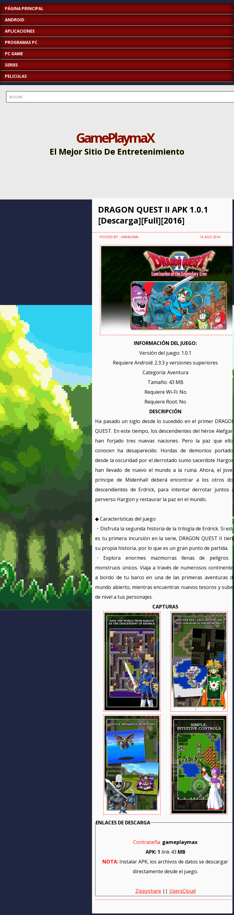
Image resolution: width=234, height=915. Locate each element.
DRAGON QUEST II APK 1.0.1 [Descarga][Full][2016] (153, 215)
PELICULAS (16, 76)
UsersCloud (182, 891)
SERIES (11, 65)
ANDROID (14, 20)
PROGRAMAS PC (21, 42)
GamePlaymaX (115, 137)
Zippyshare (148, 891)
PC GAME (14, 53)
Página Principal (24, 8)
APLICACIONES (20, 31)
